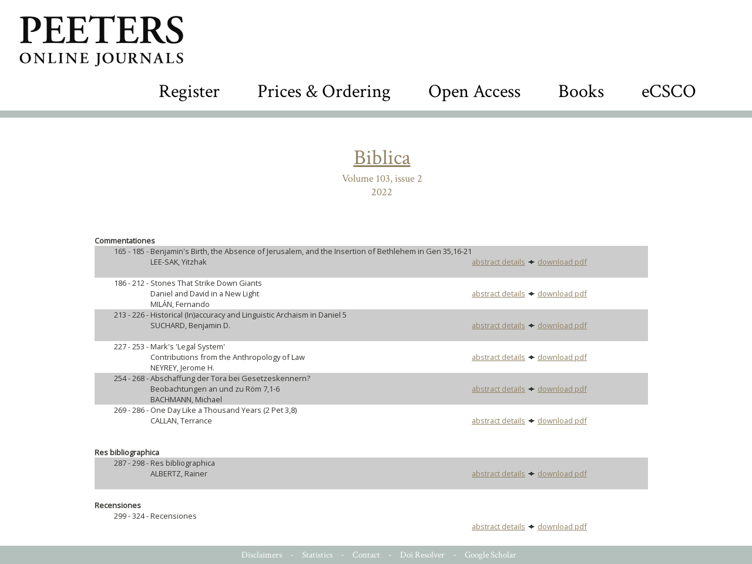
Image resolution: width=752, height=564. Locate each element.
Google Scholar (490, 554)
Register (189, 91)
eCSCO (669, 91)
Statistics (317, 554)
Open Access (474, 91)
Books (581, 91)
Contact (366, 554)
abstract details (498, 261)
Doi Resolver (422, 554)
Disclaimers (261, 554)
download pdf (562, 261)
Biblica (382, 158)
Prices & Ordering (324, 91)
